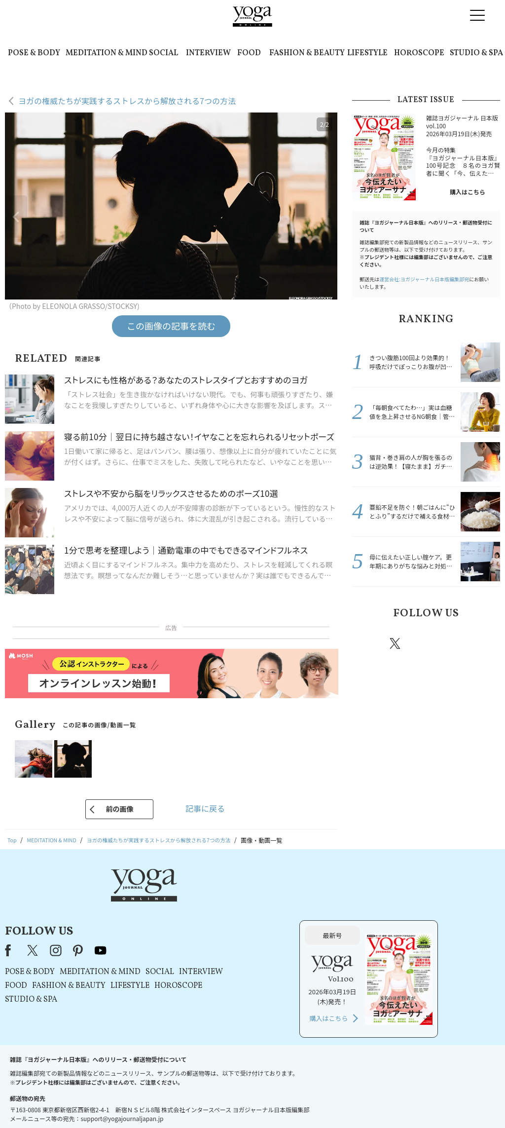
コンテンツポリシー (301, 1101)
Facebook (367, 643)
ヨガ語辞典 (427, 1101)
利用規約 (187, 1101)
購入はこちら (467, 192)
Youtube (482, 643)
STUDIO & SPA (476, 53)
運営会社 (348, 1101)
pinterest (454, 643)
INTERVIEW (208, 53)
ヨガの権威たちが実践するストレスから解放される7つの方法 (127, 100)
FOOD (249, 53)
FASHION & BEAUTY (307, 53)
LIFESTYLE (367, 53)
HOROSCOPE (419, 53)
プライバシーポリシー (236, 1101)
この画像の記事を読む (171, 325)
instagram (424, 643)
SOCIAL (163, 53)
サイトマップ (386, 1101)
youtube (224, 899)
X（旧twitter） (396, 643)
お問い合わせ (76, 1101)
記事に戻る (205, 808)
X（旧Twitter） (157, 899)
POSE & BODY (34, 53)
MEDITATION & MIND (106, 53)
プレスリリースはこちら (134, 1101)
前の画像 (119, 809)
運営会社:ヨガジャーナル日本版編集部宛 (424, 279)
